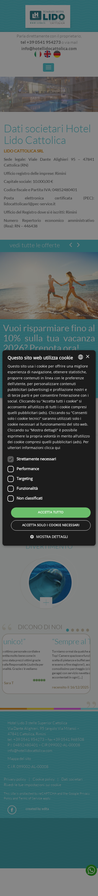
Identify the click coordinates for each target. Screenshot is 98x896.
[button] (49, 537)
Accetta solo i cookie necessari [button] (50, 525)
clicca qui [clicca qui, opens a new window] (52, 448)
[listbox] (80, 356)
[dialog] (49, 448)
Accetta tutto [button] (50, 512)
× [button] (87, 357)
